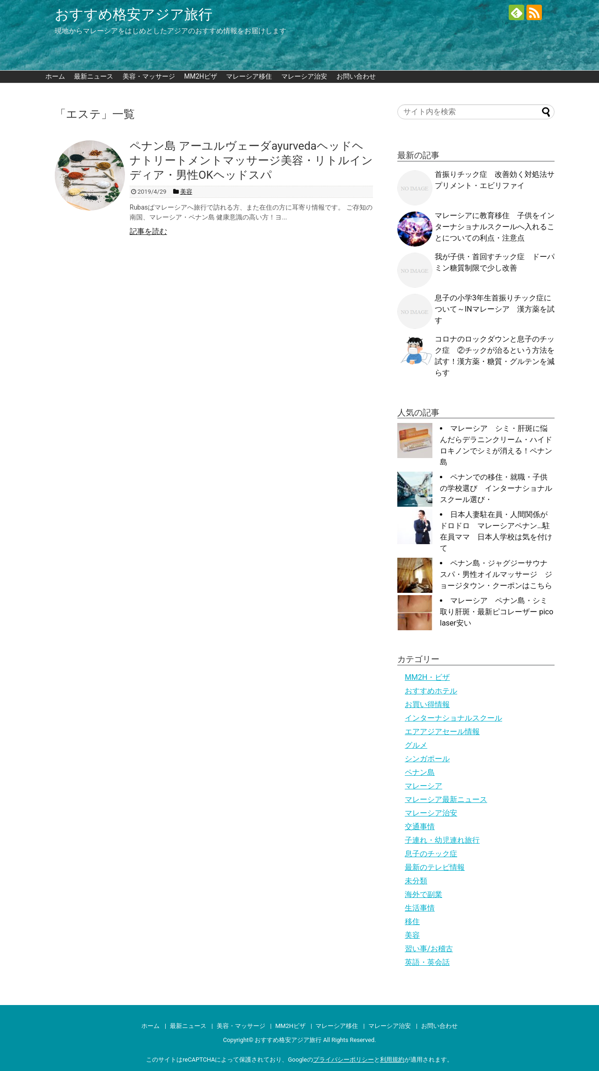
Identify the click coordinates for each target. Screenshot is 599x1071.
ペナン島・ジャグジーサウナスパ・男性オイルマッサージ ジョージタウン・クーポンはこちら (496, 574)
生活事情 (420, 907)
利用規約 (392, 1059)
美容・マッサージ (149, 76)
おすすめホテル (431, 690)
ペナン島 (420, 772)
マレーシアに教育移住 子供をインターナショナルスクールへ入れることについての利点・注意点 (495, 226)
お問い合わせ (356, 76)
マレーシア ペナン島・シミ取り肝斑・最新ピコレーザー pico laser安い (496, 611)
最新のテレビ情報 (435, 867)
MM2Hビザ (200, 76)
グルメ (416, 745)
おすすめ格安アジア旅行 (133, 14)
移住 (412, 921)
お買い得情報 (427, 704)
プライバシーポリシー (343, 1059)
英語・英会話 (427, 962)
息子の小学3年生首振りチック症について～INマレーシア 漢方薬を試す (495, 309)
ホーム (55, 76)
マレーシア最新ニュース (446, 799)
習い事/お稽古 (429, 948)
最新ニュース (93, 76)
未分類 (416, 880)
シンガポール (427, 758)
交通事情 (420, 826)
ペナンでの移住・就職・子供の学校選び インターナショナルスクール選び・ (496, 488)
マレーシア (423, 785)
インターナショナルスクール (453, 718)
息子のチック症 (431, 853)
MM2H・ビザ (427, 677)
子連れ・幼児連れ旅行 (442, 840)
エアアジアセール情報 (442, 731)
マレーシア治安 (304, 76)
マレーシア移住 (249, 76)
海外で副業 (423, 894)
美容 (412, 935)
